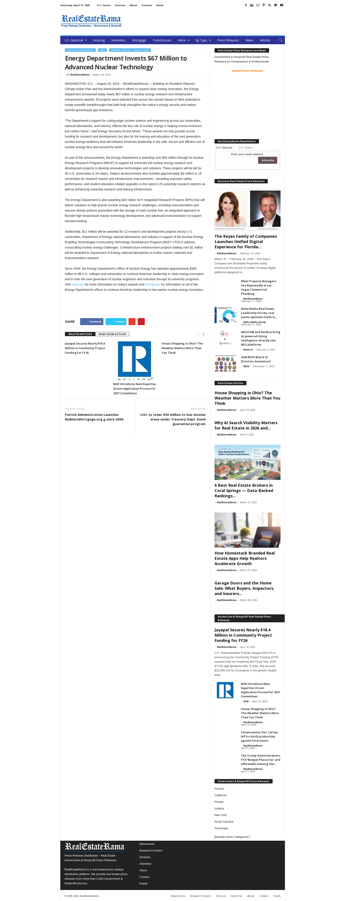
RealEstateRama (80, 74)
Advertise (145, 863)
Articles (265, 40)
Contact (147, 5)
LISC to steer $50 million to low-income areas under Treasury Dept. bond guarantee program (173, 419)
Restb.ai (248, 349)
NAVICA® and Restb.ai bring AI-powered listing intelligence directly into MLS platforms (260, 338)
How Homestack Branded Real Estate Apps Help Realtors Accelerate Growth (245, 558)
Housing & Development (80, 50)
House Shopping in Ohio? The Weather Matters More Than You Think (182, 348)
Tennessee (221, 828)
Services (120, 5)
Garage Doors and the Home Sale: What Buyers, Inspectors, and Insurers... (244, 588)
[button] (278, 40)
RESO (246, 366)
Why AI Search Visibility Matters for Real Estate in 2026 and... (246, 425)
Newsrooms (147, 844)
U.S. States (104, 5)
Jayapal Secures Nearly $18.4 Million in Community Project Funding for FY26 (85, 348)
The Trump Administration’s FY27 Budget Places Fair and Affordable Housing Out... (260, 760)
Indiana (219, 808)
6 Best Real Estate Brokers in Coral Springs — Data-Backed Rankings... (244, 490)
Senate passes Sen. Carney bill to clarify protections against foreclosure (259, 736)
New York (221, 815)
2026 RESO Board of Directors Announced (256, 359)
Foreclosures (162, 40)
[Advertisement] (205, 21)
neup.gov (78, 284)
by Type (203, 40)
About (133, 5)
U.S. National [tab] (224, 147)
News (249, 40)
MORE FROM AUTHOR (112, 334)
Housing (99, 40)
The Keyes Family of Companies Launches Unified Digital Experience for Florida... (246, 241)
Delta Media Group (254, 322)
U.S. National (76, 40)
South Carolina (224, 821)
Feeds (159, 5)
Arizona (219, 788)
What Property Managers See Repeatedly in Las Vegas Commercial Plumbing (258, 287)
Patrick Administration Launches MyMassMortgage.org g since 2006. (94, 416)
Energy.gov (152, 284)
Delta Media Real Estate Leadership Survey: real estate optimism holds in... (259, 313)
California (221, 795)
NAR (245, 701)
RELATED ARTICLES (80, 334)
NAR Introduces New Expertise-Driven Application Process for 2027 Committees (135, 388)
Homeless (118, 40)
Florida (219, 801)
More (184, 40)
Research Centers (151, 850)
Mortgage (139, 40)
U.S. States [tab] (246, 147)
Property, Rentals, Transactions (130, 50)
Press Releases (228, 40)
